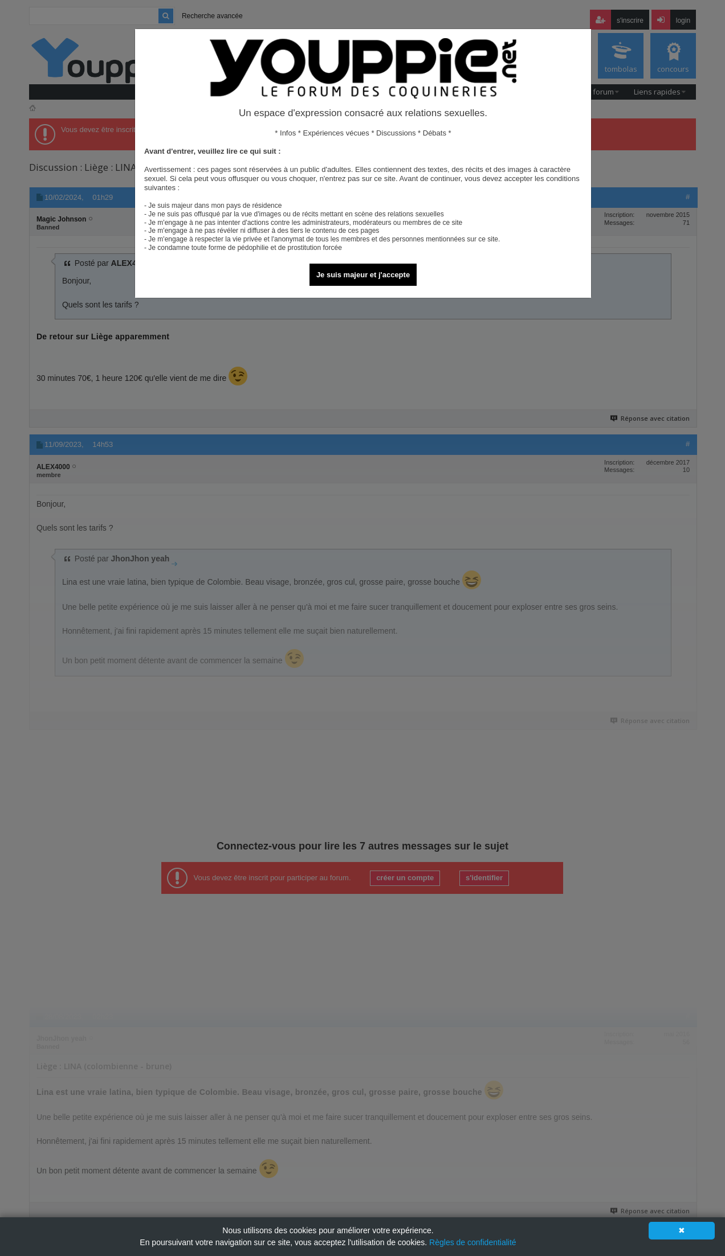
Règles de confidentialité (472, 1242)
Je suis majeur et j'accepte (363, 274)
